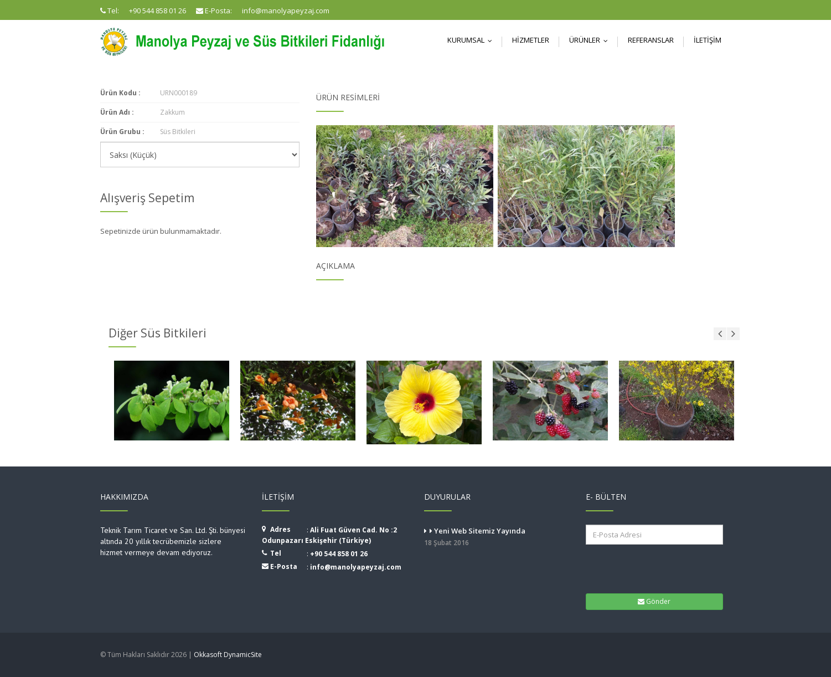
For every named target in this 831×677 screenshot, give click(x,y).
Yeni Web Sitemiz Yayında (497, 537)
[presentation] (655, 568)
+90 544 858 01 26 (339, 553)
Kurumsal (472, 40)
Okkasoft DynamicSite (228, 654)
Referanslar (651, 40)
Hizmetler (530, 40)
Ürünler (591, 40)
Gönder (654, 601)
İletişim (707, 40)
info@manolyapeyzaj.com (355, 567)
